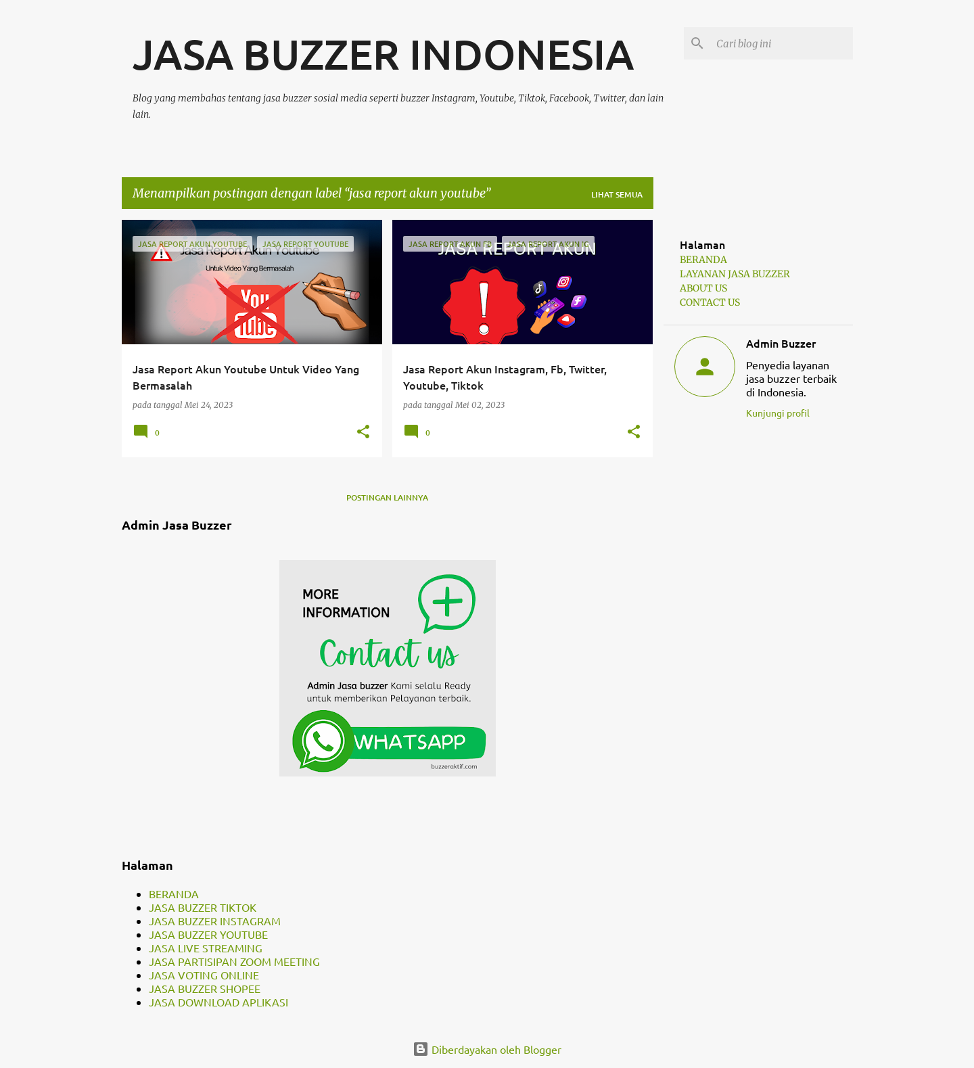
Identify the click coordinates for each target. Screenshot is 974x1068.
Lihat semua (617, 194)
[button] (363, 432)
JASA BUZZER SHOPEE (204, 988)
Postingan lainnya (387, 497)
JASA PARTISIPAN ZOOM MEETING (234, 961)
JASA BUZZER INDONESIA (383, 53)
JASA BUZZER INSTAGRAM (215, 920)
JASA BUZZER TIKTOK (202, 907)
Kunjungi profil (778, 413)
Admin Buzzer (781, 343)
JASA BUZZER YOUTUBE (208, 934)
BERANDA (174, 893)
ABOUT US (703, 288)
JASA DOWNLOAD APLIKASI (218, 1001)
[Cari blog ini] (782, 43)
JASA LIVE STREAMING (205, 947)
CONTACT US (710, 302)
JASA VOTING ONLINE (204, 974)
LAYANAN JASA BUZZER (735, 274)
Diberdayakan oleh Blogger (487, 1049)
